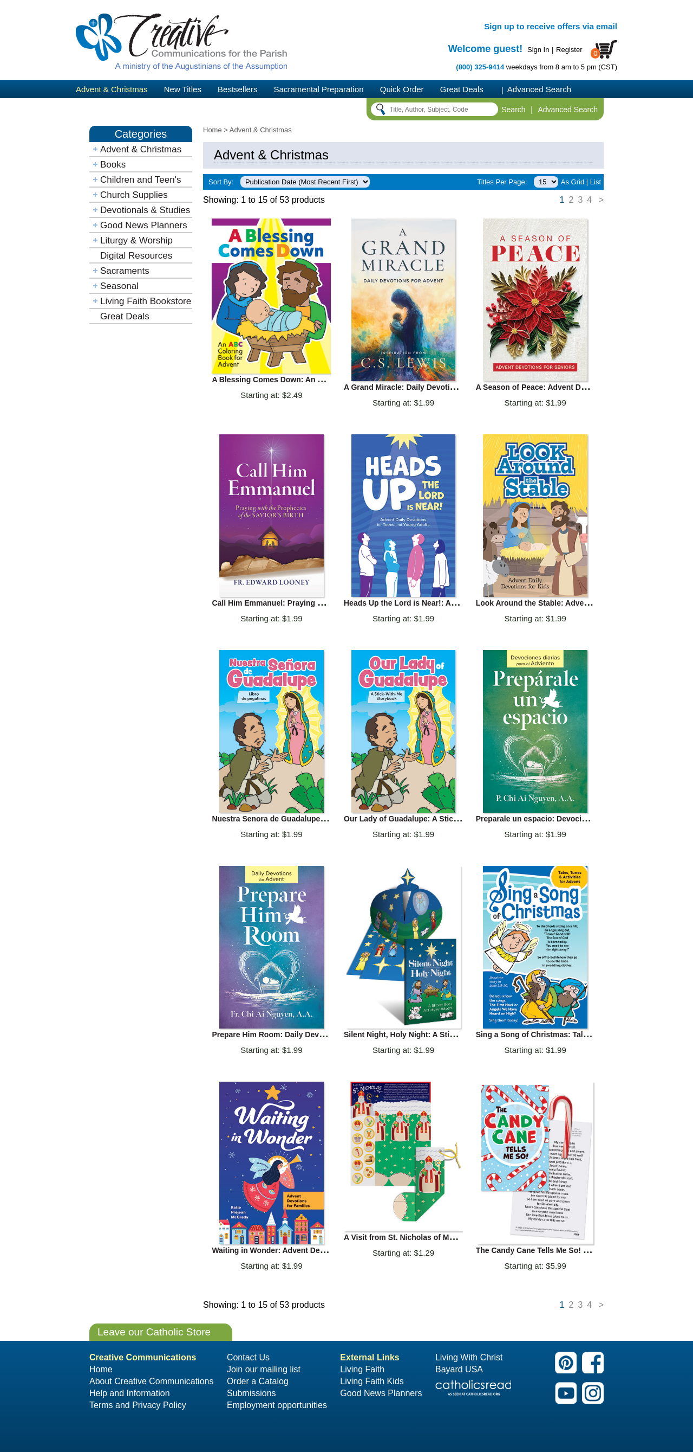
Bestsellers (237, 89)
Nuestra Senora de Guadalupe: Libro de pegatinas (302, 818)
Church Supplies (134, 195)
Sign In (538, 50)
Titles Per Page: (502, 182)
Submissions (251, 1393)
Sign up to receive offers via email (550, 26)
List (595, 182)
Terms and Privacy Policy (137, 1405)
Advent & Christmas (112, 89)
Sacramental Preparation (319, 89)
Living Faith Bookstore (145, 301)
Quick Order (402, 89)
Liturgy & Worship (136, 240)
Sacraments (124, 271)
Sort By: (220, 182)
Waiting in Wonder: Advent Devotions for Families (301, 1250)
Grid (578, 182)
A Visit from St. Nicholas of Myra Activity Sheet (428, 1237)
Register (569, 50)
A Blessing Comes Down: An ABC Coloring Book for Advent (320, 379)
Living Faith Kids (371, 1381)
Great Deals (461, 89)
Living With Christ (468, 1357)
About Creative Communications (151, 1381)
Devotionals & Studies (145, 210)
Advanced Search (539, 89)
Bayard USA (459, 1369)
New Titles (182, 89)
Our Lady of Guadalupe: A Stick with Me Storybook (435, 818)
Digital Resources (136, 255)
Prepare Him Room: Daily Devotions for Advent (296, 1034)
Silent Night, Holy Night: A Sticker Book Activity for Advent (449, 1034)
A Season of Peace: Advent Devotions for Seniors (565, 387)
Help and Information (129, 1393)
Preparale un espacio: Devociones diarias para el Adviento (581, 818)
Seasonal (119, 286)
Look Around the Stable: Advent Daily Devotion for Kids (576, 603)
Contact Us (248, 1357)
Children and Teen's (140, 180)
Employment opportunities (277, 1405)
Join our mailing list (263, 1369)
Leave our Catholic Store (154, 1332)
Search (513, 109)
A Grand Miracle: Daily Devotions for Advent (423, 387)
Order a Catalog (258, 1381)
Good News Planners (143, 225)
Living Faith (362, 1369)
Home (212, 130)
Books (113, 164)
